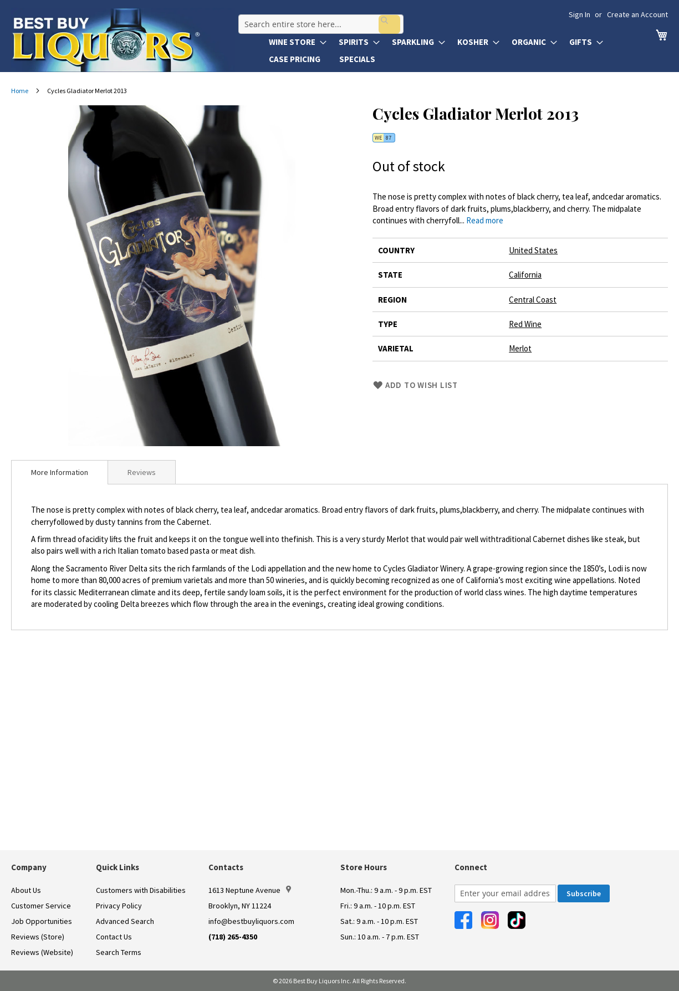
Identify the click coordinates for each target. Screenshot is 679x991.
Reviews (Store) (37, 937)
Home (19, 90)
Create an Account (637, 14)
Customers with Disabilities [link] (141, 890)
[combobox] (317, 19)
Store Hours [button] (363, 867)
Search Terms (118, 952)
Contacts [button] (225, 867)
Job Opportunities (41, 921)
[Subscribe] (584, 893)
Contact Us (114, 937)
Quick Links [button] (117, 867)
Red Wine (525, 324)
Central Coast (533, 299)
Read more (484, 220)
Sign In (579, 14)
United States (533, 250)
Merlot (520, 348)
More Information (59, 472)
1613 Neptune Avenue (249, 890)
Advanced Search (125, 921)
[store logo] (123, 40)
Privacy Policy (119, 906)
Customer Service (41, 906)
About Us (26, 890)
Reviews (141, 472)
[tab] (59, 472)
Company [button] (29, 867)
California (525, 274)
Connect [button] (471, 867)
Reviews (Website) (42, 952)
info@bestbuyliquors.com (251, 921)
